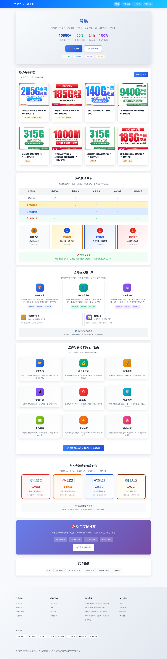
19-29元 (53, 607)
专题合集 (148, 4)
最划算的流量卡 (74, 570)
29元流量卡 (76, 636)
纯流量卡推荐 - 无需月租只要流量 (97, 603)
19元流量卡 (21, 636)
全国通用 (64, 636)
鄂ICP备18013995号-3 (70, 651)
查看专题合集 (83, 547)
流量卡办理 (90, 570)
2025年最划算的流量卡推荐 (95, 607)
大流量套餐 (33, 636)
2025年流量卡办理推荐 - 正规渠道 (97, 616)
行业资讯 (126, 4)
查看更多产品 (141, 75)
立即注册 (73, 48)
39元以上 (53, 616)
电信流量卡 (20, 607)
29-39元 (53, 612)
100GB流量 (87, 636)
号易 (48, 570)
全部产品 (19, 616)
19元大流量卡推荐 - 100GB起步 (96, 612)
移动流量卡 (20, 612)
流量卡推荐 (59, 570)
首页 (117, 4)
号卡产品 (137, 4)
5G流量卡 (45, 636)
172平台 (117, 570)
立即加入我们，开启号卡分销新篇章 (83, 448)
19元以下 (53, 603)
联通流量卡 (20, 603)
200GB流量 (99, 636)
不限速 (54, 636)
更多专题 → (89, 620)
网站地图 (122, 616)
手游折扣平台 (104, 570)
